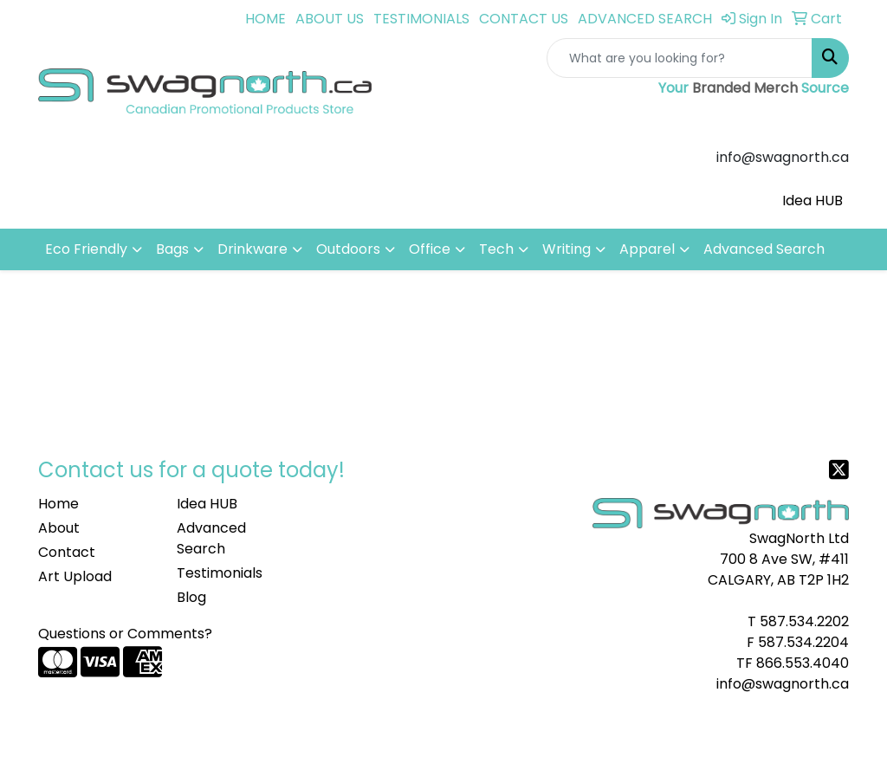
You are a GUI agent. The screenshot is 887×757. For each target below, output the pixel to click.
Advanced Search (764, 249)
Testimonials (219, 573)
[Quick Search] (680, 58)
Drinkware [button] (252, 249)
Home (58, 504)
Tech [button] (496, 249)
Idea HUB (812, 200)
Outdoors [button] (348, 249)
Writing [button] (566, 249)
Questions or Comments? (125, 634)
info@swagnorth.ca (782, 684)
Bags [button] (172, 249)
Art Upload (75, 576)
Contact (66, 552)
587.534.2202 (804, 621)
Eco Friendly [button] (86, 249)
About (59, 528)
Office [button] (429, 249)
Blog (191, 597)
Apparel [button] (647, 249)
